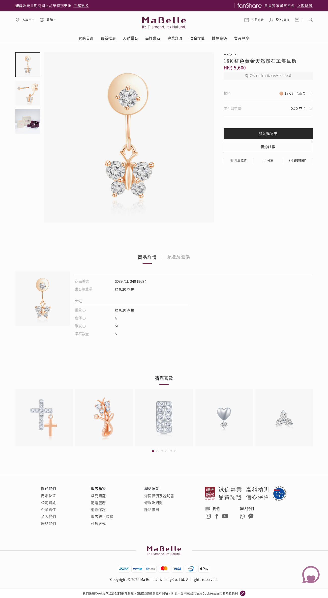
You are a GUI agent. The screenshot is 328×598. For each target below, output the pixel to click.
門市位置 (48, 495)
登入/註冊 (283, 20)
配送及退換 (178, 257)
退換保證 (98, 509)
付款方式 (98, 523)
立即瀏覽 (305, 5)
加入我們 (48, 516)
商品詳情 (147, 257)
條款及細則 (153, 502)
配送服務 (98, 502)
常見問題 (98, 495)
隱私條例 (232, 593)
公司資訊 (48, 502)
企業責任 (48, 509)
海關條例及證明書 (159, 495)
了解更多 (81, 5)
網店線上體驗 (102, 516)
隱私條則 (151, 509)
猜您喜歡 (164, 378)
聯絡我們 (48, 523)
